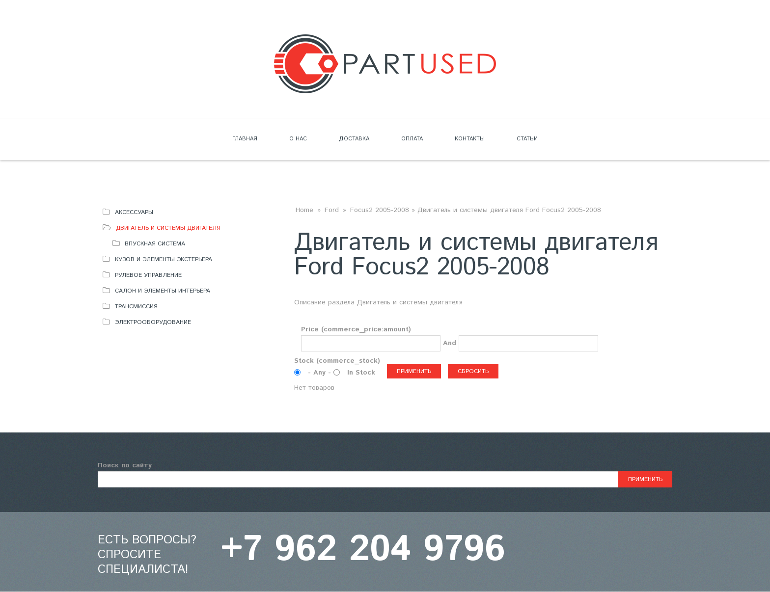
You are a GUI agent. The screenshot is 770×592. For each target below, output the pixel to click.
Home (304, 210)
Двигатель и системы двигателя (168, 228)
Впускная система (155, 244)
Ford (332, 210)
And (449, 343)
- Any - (320, 372)
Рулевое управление (148, 275)
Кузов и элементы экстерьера (163, 259)
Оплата (412, 139)
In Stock (361, 372)
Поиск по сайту (125, 465)
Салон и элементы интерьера (162, 291)
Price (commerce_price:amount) (356, 329)
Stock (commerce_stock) (337, 361)
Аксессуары (134, 212)
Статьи (527, 139)
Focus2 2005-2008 (379, 210)
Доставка (354, 139)
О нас (298, 139)
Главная (244, 139)
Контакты (470, 139)
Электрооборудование (153, 322)
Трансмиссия (136, 306)
